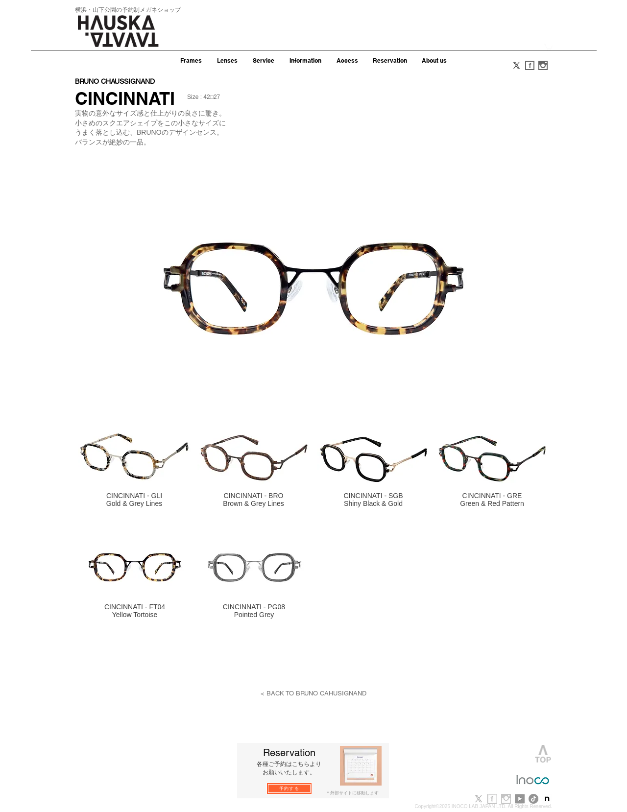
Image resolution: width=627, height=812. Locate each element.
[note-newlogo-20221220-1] (547, 799)
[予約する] (289, 788)
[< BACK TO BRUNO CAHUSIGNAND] (313, 693)
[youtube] (520, 799)
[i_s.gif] (543, 65)
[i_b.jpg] (506, 799)
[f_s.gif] (529, 65)
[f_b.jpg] (492, 799)
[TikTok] (533, 799)
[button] (548, 46)
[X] (516, 65)
